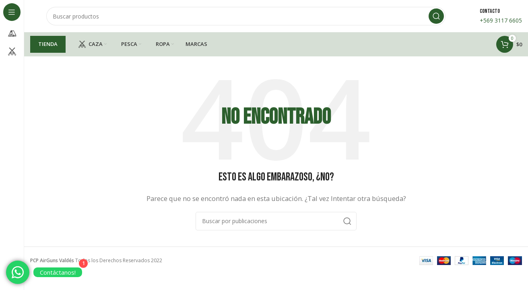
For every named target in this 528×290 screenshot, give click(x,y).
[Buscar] (246, 16)
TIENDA (48, 44)
